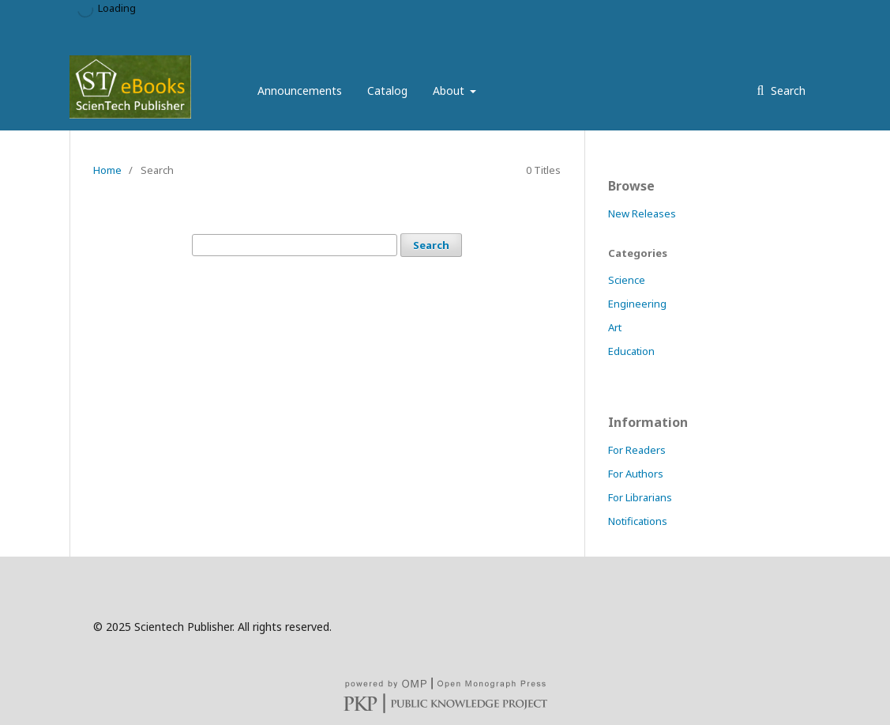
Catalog (387, 90)
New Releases (642, 213)
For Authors (635, 473)
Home (107, 170)
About (450, 90)
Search (787, 90)
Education (631, 351)
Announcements (299, 90)
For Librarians (640, 497)
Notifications (637, 521)
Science (626, 280)
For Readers (637, 450)
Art (614, 327)
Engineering (637, 303)
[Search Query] (294, 245)
